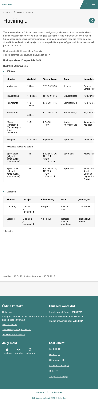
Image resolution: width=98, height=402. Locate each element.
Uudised (53, 354)
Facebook (7, 351)
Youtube (19, 351)
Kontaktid (54, 349)
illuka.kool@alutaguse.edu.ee (16, 329)
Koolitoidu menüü (58, 365)
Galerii (52, 371)
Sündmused (55, 360)
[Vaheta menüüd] (93, 4)
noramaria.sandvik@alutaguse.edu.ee (31, 54)
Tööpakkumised (57, 376)
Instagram (30, 351)
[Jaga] (92, 20)
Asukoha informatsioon (13, 334)
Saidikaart (57, 392)
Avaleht (6, 12)
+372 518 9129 (9, 324)
